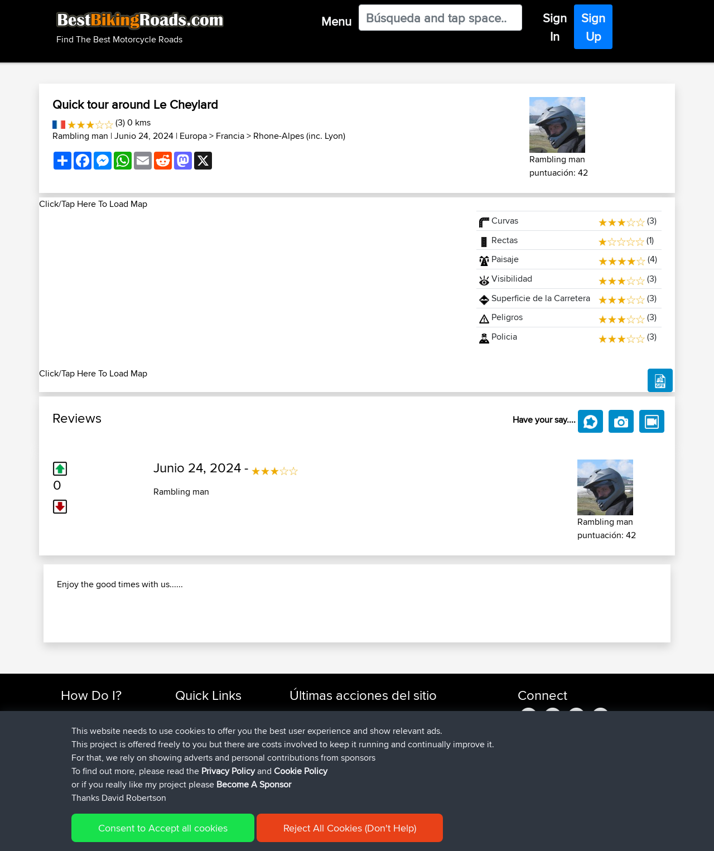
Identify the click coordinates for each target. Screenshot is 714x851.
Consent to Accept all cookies (163, 828)
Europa (193, 135)
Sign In (555, 27)
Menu (336, 21)
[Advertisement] (251, 289)
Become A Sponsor (253, 784)
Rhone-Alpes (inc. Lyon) (299, 135)
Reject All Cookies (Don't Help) (349, 828)
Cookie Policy (300, 771)
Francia (230, 135)
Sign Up (593, 27)
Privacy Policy (228, 771)
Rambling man (80, 135)
